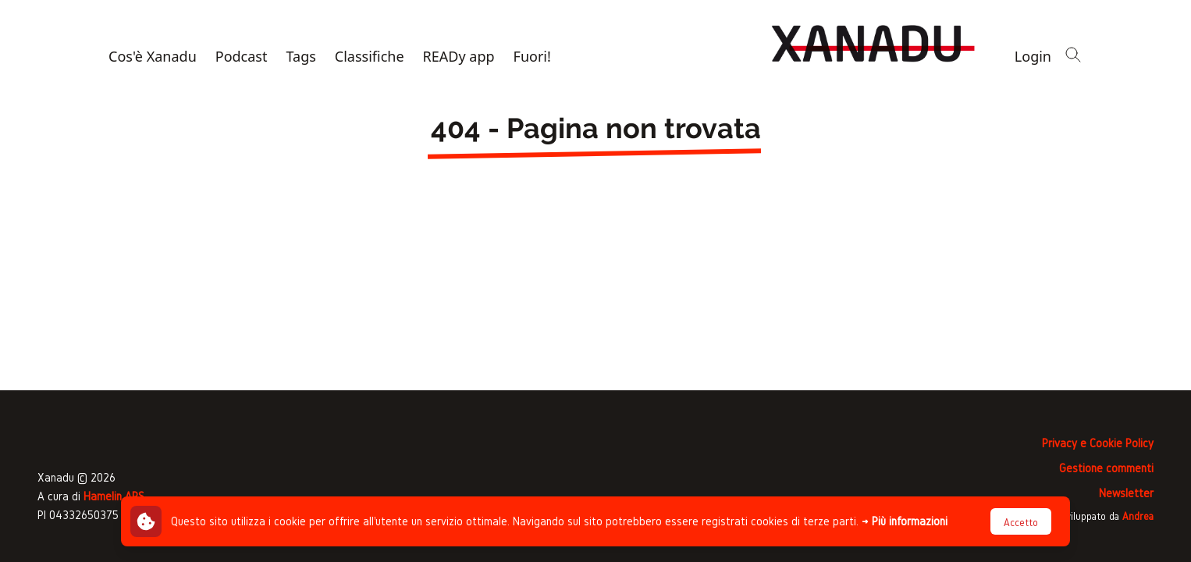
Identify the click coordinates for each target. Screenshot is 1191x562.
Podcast (241, 56)
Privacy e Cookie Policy (1098, 443)
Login (1033, 56)
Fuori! (532, 56)
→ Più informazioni (904, 521)
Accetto (1021, 522)
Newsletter (1126, 493)
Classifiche (369, 56)
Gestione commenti (1106, 468)
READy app (459, 56)
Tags (300, 56)
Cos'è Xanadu (152, 56)
